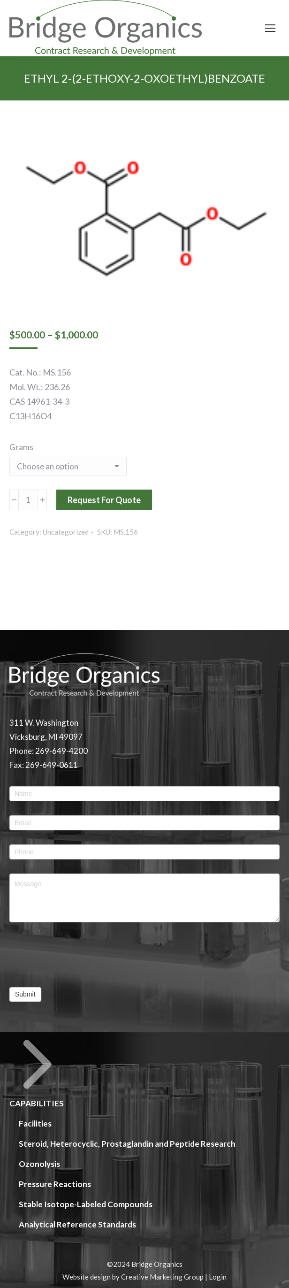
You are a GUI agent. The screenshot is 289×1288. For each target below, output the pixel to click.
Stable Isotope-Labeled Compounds (85, 1204)
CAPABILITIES (37, 1072)
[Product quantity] (28, 500)
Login (218, 1277)
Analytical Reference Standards (77, 1224)
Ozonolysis (39, 1164)
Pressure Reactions (55, 1184)
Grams (21, 447)
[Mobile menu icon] (270, 28)
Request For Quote (104, 500)
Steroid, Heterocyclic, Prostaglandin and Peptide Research (127, 1144)
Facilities (35, 1123)
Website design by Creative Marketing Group (133, 1277)
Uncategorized (66, 532)
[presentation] (80, 954)
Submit (25, 994)
